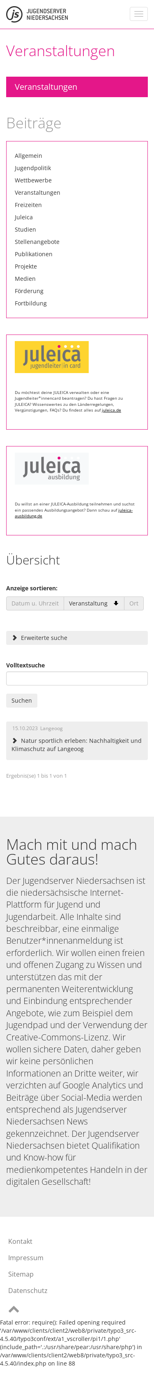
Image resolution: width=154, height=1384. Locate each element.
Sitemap (21, 1274)
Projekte (26, 266)
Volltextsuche (25, 665)
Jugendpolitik (33, 168)
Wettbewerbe (33, 180)
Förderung (29, 291)
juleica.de (111, 410)
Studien (25, 229)
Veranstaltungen (46, 86)
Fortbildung (31, 303)
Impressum (26, 1257)
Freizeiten (28, 205)
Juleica (24, 217)
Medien (25, 278)
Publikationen (34, 254)
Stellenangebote (37, 242)
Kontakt (20, 1241)
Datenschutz (28, 1290)
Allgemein (28, 155)
